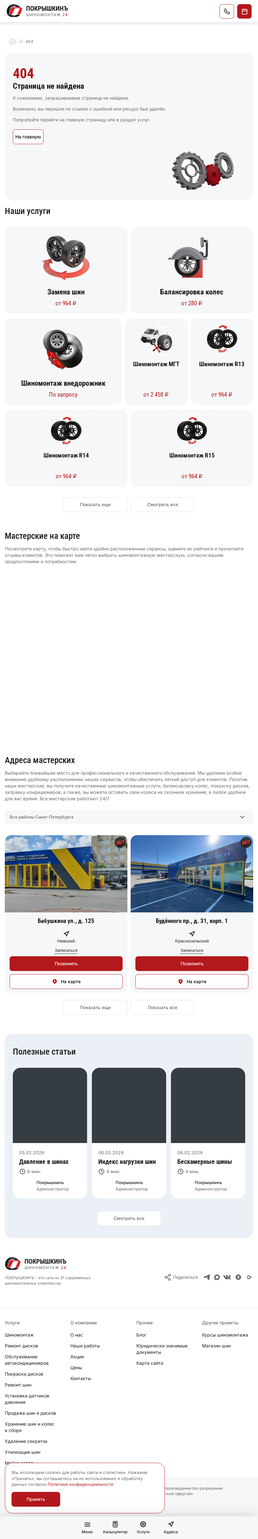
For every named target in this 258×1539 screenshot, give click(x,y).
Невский (66, 940)
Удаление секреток (26, 1441)
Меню (87, 1529)
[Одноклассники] (238, 1277)
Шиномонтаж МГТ (156, 364)
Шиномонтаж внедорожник (63, 383)
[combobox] (129, 817)
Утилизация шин (22, 1452)
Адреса (171, 1527)
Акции (77, 1356)
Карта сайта (149, 1363)
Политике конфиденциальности (80, 1484)
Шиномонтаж (19, 1334)
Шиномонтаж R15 (192, 455)
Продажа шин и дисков (30, 1413)
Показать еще (95, 504)
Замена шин (66, 292)
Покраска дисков (24, 1374)
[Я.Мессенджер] (249, 1277)
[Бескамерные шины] (208, 1161)
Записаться (244, 11)
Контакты (80, 1378)
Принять (36, 1499)
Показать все (162, 1007)
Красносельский (192, 940)
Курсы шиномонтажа (225, 1334)
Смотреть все (162, 504)
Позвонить (227, 11)
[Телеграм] (207, 1277)
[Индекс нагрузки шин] (129, 1161)
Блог (141, 1334)
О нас (76, 1334)
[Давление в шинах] (50, 1161)
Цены (76, 1367)
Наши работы (85, 1345)
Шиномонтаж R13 (222, 364)
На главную (28, 136)
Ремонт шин (18, 1384)
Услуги (143, 1527)
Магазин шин (216, 1345)
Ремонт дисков (21, 1345)
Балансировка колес (191, 292)
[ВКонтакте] (227, 1277)
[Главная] (37, 10)
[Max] (217, 1277)
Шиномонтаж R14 (66, 455)
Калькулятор (115, 1527)
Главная (12, 41)
